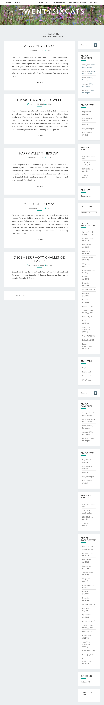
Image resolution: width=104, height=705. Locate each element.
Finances (85, 277)
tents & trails (93, 2)
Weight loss (86, 264)
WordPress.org (87, 380)
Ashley (50, 50)
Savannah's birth (88, 257)
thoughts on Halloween (40, 100)
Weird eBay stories (88, 270)
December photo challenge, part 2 (40, 259)
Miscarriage (86, 283)
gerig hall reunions (59, 2)
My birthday (86, 300)
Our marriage (87, 251)
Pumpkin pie (86, 245)
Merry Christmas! (39, 46)
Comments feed (87, 376)
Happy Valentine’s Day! (40, 153)
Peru (84, 317)
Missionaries (86, 321)
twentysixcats (13, 2)
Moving (84, 306)
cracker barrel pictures (77, 2)
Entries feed (86, 372)
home (41, 2)
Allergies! (85, 125)
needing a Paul (87, 165)
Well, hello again (88, 129)
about (48, 2)
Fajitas (84, 340)
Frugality (85, 293)
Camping (85, 289)
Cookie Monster (87, 238)
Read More (40, 82)
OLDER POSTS (22, 295)
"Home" (85, 336)
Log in (84, 368)
